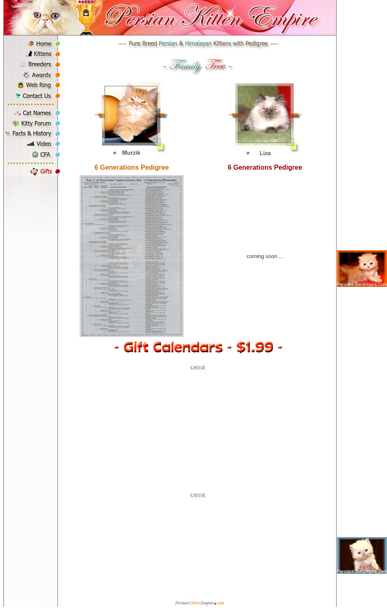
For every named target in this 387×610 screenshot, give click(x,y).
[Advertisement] (198, 431)
